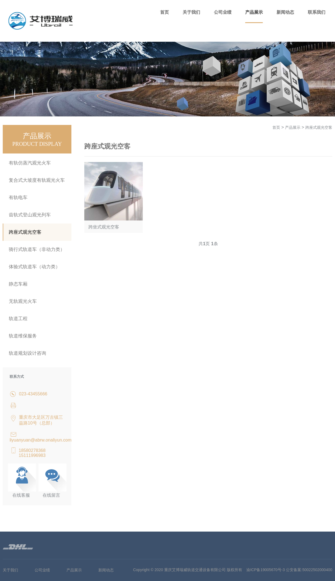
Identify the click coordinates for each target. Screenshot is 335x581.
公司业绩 (222, 12)
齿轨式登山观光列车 (30, 214)
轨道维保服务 (23, 336)
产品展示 (254, 12)
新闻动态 (285, 12)
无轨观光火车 (23, 301)
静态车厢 (18, 284)
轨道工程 (18, 318)
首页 (164, 12)
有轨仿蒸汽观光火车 (30, 163)
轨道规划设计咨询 (27, 353)
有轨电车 (18, 197)
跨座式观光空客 (25, 232)
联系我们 (316, 12)
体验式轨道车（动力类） (34, 266)
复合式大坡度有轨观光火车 (37, 180)
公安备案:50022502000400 (309, 570)
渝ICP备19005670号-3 (265, 570)
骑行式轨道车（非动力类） (37, 249)
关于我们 (191, 12)
